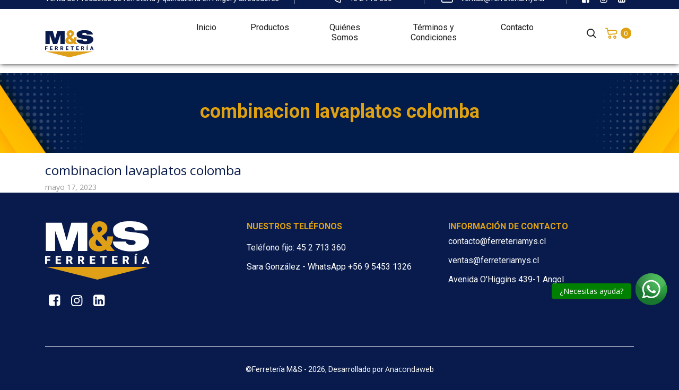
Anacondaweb (409, 369)
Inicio (206, 19)
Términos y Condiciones (434, 24)
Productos (269, 19)
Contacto (517, 19)
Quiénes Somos (344, 24)
